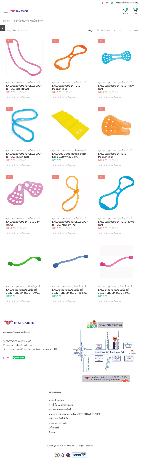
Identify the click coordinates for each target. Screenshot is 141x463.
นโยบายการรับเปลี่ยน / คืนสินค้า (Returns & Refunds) (74, 414)
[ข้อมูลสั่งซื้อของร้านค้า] (106, 30)
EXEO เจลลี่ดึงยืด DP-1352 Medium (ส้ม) (112, 155)
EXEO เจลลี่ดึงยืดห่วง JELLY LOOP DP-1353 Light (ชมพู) (24, 87)
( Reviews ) (24, 97)
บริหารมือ (31, 286)
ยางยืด (30, 82)
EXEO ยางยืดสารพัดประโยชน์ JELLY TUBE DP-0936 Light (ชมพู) (113, 293)
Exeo (8, 82)
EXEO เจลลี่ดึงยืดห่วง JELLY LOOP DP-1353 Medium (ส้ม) (70, 223)
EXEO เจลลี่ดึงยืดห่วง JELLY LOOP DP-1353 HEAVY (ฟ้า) (24, 155)
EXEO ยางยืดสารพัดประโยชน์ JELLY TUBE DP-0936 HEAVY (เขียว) (22, 293)
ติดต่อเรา (53, 432)
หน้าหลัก (6, 20)
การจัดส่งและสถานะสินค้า (60, 409)
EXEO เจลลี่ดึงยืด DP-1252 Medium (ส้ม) (66, 87)
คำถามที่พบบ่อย (56, 400)
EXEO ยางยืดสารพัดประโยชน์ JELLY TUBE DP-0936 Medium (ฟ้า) (69, 293)
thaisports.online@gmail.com (19, 345)
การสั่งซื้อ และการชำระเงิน (61, 404)
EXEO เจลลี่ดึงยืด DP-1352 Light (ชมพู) (23, 223)
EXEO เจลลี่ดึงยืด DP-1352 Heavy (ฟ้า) (116, 87)
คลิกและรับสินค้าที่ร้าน (59, 418)
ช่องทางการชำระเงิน (58, 423)
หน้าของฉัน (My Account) (126, 2)
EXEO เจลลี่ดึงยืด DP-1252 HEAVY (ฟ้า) (116, 223)
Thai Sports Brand (18, 82)
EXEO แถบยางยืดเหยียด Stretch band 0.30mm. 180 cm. (69, 155)
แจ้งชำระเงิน (54, 427)
